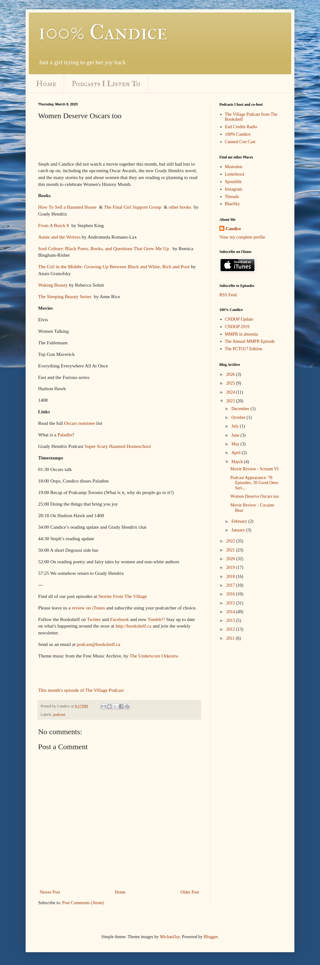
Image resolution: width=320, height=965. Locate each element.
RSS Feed (228, 295)
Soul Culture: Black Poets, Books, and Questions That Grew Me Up (103, 248)
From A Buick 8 (53, 225)
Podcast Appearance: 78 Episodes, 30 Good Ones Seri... (254, 483)
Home (46, 83)
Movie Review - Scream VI (254, 469)
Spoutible (233, 181)
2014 (231, 611)
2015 (231, 603)
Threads (232, 196)
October (239, 417)
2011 (231, 638)
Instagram (233, 189)
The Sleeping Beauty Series (65, 296)
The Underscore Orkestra (154, 655)
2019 (231, 567)
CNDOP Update (239, 319)
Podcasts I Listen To (106, 83)
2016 (231, 594)
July (235, 426)
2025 (231, 383)
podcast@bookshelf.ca (98, 644)
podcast (59, 714)
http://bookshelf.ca (134, 625)
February (239, 521)
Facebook (119, 619)
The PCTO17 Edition (243, 349)
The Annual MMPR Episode (250, 341)
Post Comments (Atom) (83, 902)
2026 (231, 374)
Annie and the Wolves (59, 237)
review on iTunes (88, 607)
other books (180, 207)
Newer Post (50, 892)
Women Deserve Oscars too (254, 496)
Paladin (65, 434)
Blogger (211, 936)
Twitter (94, 619)
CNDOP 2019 (237, 326)
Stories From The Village (122, 596)
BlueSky (232, 203)
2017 (231, 585)
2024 (231, 392)
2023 (231, 401)
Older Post (190, 892)
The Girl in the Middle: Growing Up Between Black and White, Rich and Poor (114, 266)
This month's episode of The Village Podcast (81, 690)
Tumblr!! (156, 619)
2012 (231, 629)
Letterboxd (234, 174)
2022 (231, 541)
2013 (231, 620)
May (235, 444)
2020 (231, 558)
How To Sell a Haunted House (67, 207)
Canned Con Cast (240, 141)
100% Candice (102, 32)
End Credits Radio (241, 126)
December (240, 408)
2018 (231, 576)
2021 (231, 550)
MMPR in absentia (241, 334)
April (236, 452)
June (235, 435)
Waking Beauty (53, 285)
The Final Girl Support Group (132, 207)
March (237, 461)
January (238, 530)
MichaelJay (170, 936)
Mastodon (233, 166)
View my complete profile (242, 237)
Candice (233, 228)
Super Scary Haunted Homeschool (117, 446)
